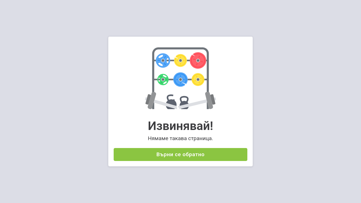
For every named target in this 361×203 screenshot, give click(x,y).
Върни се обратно (181, 154)
